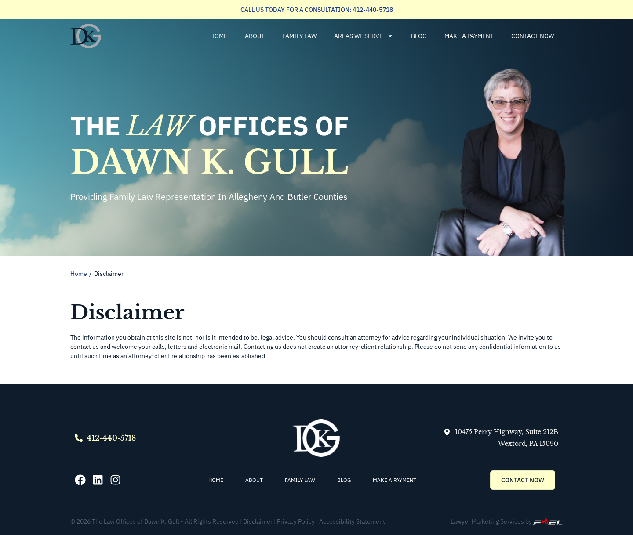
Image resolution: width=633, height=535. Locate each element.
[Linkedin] (97, 479)
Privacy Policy (296, 521)
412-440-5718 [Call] (111, 438)
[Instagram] (115, 479)
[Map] (447, 432)
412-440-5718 (372, 10)
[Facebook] (80, 479)
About (255, 36)
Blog (419, 36)
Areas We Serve (363, 36)
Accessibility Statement (352, 521)
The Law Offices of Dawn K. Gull (135, 521)
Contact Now (532, 36)
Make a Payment (469, 36)
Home (218, 36)
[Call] (79, 438)
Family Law (299, 36)
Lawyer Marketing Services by (507, 521)
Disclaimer (258, 521)
